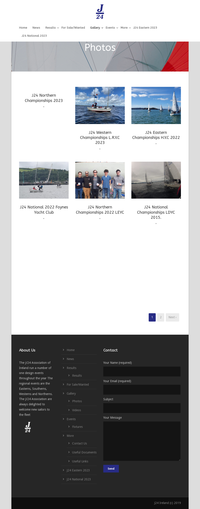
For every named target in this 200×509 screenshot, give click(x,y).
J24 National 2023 (34, 35)
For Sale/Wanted (73, 27)
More (124, 27)
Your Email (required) (142, 387)
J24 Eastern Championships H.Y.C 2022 (156, 135)
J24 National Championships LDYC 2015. (156, 212)
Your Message (142, 439)
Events (110, 27)
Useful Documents (84, 452)
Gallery (95, 27)
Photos (77, 401)
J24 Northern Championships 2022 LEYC (100, 210)
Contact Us (79, 443)
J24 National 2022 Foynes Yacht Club (44, 210)
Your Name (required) (142, 368)
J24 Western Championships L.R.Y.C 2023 (100, 137)
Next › (172, 317)
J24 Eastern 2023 (145, 27)
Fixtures (77, 427)
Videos (76, 410)
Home (23, 27)
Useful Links (80, 461)
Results (50, 27)
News (36, 27)
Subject (142, 405)
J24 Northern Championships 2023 (44, 98)
